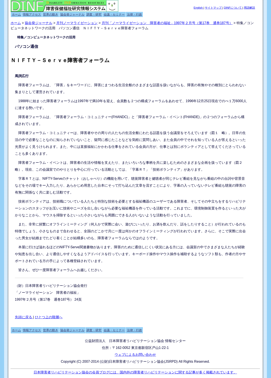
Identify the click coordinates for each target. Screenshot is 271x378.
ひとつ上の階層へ (48, 317)
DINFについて (233, 7)
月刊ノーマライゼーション (77, 23)
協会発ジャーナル (72, 14)
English (199, 7)
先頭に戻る (24, 317)
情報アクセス (32, 14)
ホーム (16, 14)
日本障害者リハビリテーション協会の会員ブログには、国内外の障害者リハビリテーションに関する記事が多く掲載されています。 (135, 372)
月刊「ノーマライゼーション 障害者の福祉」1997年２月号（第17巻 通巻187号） (167, 23)
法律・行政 (134, 14)
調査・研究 (93, 14)
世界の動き (50, 14)
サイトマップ (214, 7)
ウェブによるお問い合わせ (135, 354)
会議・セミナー (114, 14)
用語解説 (249, 7)
